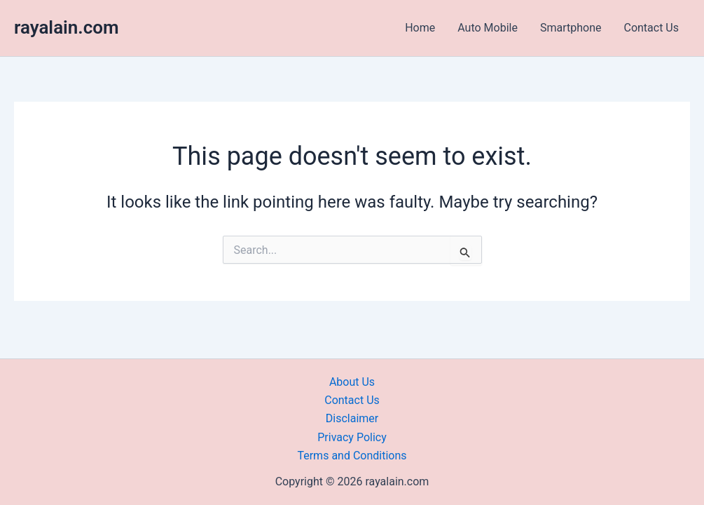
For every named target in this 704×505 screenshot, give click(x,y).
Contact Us (651, 27)
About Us (352, 382)
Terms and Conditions (351, 455)
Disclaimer (352, 418)
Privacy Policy (352, 437)
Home (420, 27)
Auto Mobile (487, 27)
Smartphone (571, 27)
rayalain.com (66, 27)
